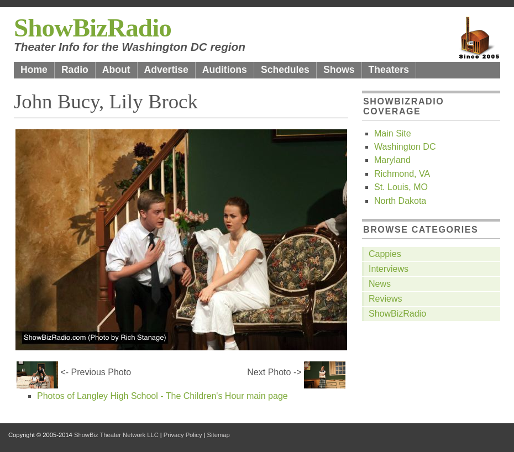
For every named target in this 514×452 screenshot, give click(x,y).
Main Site (392, 133)
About (116, 69)
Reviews (385, 298)
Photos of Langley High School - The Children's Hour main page (162, 396)
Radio (74, 69)
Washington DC (405, 146)
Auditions (224, 69)
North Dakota (400, 201)
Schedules (285, 69)
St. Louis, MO (401, 187)
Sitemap (218, 435)
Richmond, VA (402, 173)
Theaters (389, 69)
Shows (339, 69)
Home (34, 69)
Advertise (166, 69)
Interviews (388, 269)
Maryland (392, 160)
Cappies (385, 254)
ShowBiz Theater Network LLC (116, 435)
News (380, 283)
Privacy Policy (183, 435)
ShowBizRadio (92, 27)
